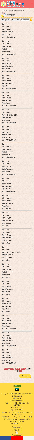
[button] (32, 3)
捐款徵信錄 (21, 10)
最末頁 (23, 368)
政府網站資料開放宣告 (17, 400)
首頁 (3, 10)
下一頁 (17, 368)
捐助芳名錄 (14, 10)
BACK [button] (26, 376)
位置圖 (17, 405)
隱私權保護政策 (17, 396)
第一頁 (6, 368)
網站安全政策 (17, 398)
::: (1, 10)
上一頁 (12, 368)
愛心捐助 (8, 10)
